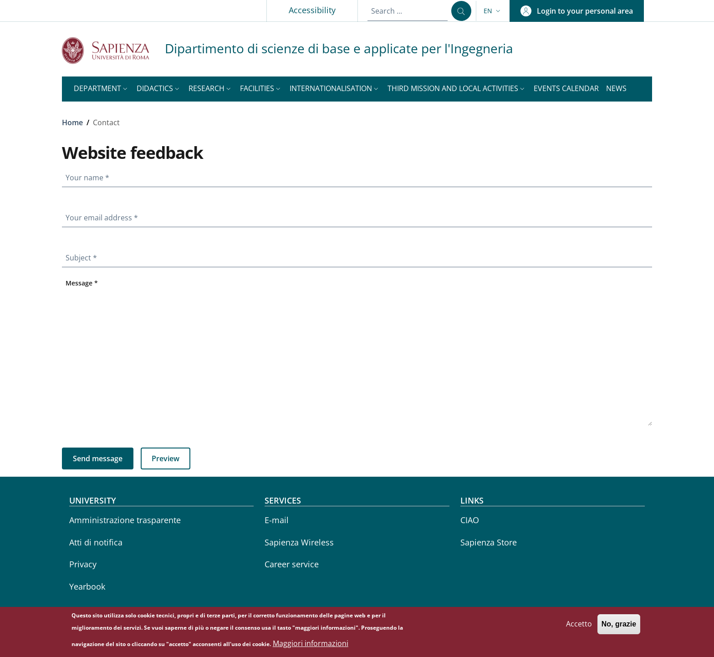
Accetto (579, 626)
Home (72, 122)
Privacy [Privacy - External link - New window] (83, 564)
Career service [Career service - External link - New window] (292, 564)
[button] (493, 10)
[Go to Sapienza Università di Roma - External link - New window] (113, 50)
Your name (89, 176)
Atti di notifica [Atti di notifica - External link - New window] (95, 542)
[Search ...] (461, 11)
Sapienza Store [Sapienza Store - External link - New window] (488, 542)
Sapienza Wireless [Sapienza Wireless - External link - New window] (299, 542)
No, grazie (619, 627)
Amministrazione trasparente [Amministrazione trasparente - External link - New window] (125, 519)
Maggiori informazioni (310, 646)
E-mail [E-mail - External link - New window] (277, 519)
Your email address (104, 216)
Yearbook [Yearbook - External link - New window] (87, 586)
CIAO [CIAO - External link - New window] (469, 519)
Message (84, 280)
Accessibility (312, 10)
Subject (83, 256)
